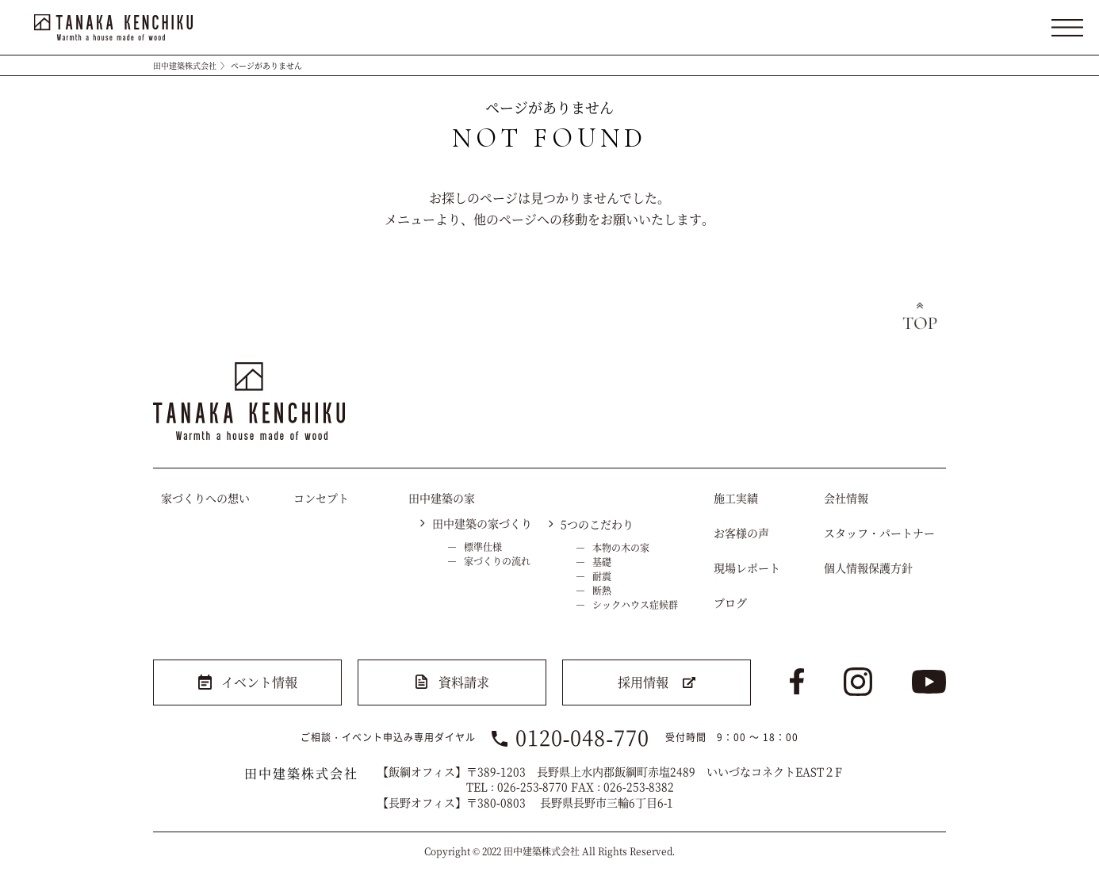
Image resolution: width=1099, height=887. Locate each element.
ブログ (730, 602)
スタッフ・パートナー (879, 533)
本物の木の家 (620, 547)
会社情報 (846, 498)
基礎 (601, 561)
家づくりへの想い (205, 498)
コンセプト (321, 498)
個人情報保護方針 (868, 567)
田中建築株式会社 (184, 65)
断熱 (601, 590)
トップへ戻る (920, 317)
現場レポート (747, 567)
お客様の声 (741, 533)
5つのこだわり (597, 524)
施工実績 (736, 498)
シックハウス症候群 (635, 604)
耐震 (601, 576)
